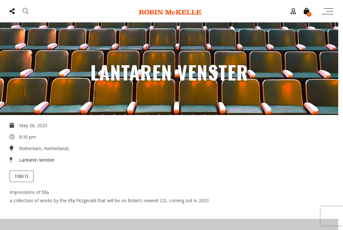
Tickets (21, 176)
